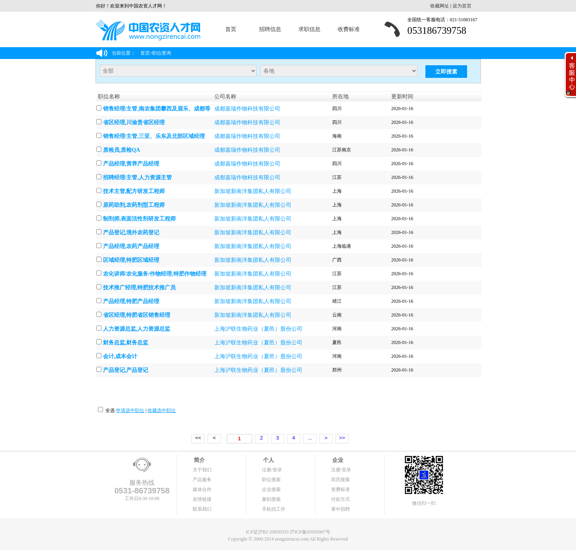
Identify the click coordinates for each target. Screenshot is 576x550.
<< (198, 438)
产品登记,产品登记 (126, 370)
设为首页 (462, 6)
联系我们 (202, 509)
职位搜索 (271, 479)
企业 (337, 460)
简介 (199, 460)
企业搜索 (271, 489)
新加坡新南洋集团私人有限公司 (252, 191)
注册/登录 (272, 470)
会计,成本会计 (120, 356)
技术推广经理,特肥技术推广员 (139, 288)
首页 (230, 29)
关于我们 (202, 470)
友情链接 (202, 499)
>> (342, 438)
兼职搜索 (271, 499)
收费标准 (349, 29)
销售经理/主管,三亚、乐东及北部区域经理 (154, 136)
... (310, 438)
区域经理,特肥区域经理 (131, 260)
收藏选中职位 (161, 410)
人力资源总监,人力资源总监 (137, 329)
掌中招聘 (340, 509)
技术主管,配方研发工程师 (134, 191)
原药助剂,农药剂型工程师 (134, 205)
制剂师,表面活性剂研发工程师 (139, 219)
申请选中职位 (130, 410)
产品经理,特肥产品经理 (131, 301)
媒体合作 (202, 489)
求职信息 (309, 29)
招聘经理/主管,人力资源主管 (137, 177)
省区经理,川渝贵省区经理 (134, 122)
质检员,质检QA (121, 150)
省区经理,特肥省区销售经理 (137, 315)
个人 (268, 460)
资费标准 (340, 489)
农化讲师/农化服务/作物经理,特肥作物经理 (154, 274)
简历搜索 (340, 479)
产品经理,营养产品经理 (131, 164)
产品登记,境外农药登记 (131, 232)
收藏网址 (439, 6)
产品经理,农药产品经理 (131, 246)
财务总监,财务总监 (126, 343)
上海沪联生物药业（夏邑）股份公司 (258, 329)
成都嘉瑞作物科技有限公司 (247, 109)
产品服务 (202, 479)
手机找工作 (273, 509)
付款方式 (340, 499)
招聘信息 (270, 29)
